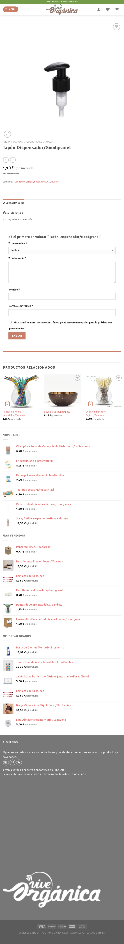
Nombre (14, 289)
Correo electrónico (20, 306)
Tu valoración (17, 258)
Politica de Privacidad (55, 932)
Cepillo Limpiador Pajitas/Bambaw (96, 413)
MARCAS (18, 141)
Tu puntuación (17, 243)
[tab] (13, 203)
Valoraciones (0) (13, 203)
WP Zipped (67, 937)
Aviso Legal (77, 932)
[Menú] (11, 9)
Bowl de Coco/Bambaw (57, 411)
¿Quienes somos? (29, 932)
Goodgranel (34, 141)
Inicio (6, 141)
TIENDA (54, 181)
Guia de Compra (96, 932)
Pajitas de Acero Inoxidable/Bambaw (14, 413)
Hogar (49, 141)
